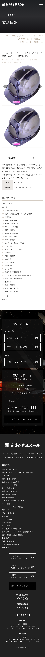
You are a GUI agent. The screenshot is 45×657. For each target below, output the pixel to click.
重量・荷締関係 (8, 240)
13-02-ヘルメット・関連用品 (29, 60)
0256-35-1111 (22, 407)
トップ (5, 454)
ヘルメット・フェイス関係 (12, 249)
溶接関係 (6, 253)
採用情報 (38, 458)
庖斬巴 (4, 299)
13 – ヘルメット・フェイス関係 (10, 60)
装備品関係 (7, 265)
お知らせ (29, 458)
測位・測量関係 (8, 230)
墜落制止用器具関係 (10, 211)
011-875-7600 (16, 641)
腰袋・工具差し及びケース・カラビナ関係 (17, 214)
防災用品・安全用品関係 (11, 272)
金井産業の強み (16, 454)
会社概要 (19, 458)
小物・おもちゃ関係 (10, 291)
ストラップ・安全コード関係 (13, 243)
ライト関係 (7, 246)
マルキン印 (6, 296)
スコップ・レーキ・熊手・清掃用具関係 (16, 275)
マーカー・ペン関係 (10, 227)
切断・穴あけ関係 (9, 220)
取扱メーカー (8, 458)
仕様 (33, 158)
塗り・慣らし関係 (9, 236)
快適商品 (6, 282)
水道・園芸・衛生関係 (10, 288)
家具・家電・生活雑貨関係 (12, 278)
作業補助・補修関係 (10, 233)
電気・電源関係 (8, 256)
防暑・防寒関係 (8, 285)
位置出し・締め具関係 (10, 223)
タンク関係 (7, 269)
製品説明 (12, 158)
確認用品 (6, 259)
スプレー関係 (8, 262)
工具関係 (6, 217)
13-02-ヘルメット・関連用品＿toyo (12, 62)
